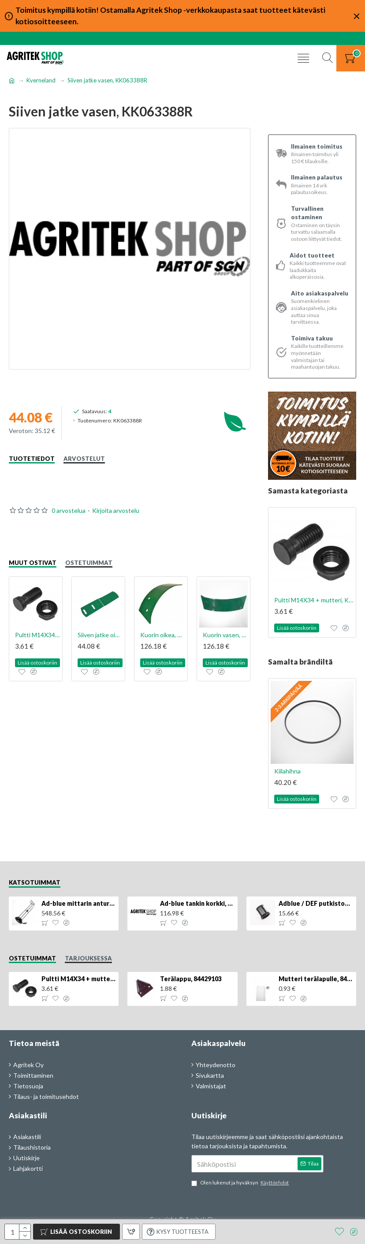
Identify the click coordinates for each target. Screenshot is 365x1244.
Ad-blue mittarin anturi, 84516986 (78, 903)
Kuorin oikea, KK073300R (162, 635)
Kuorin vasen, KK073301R (225, 635)
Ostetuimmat (88, 562)
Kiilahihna (287, 771)
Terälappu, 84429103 (191, 978)
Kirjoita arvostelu (115, 510)
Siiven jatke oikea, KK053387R (100, 635)
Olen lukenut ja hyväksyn (240, 1183)
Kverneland (41, 80)
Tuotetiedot (32, 458)
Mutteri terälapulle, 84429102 (316, 978)
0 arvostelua (69, 510)
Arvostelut (84, 458)
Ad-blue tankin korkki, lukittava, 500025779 (197, 903)
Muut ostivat (32, 562)
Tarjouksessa (88, 958)
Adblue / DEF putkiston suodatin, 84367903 (316, 903)
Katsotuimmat (34, 882)
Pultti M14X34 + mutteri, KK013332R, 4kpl (37, 635)
